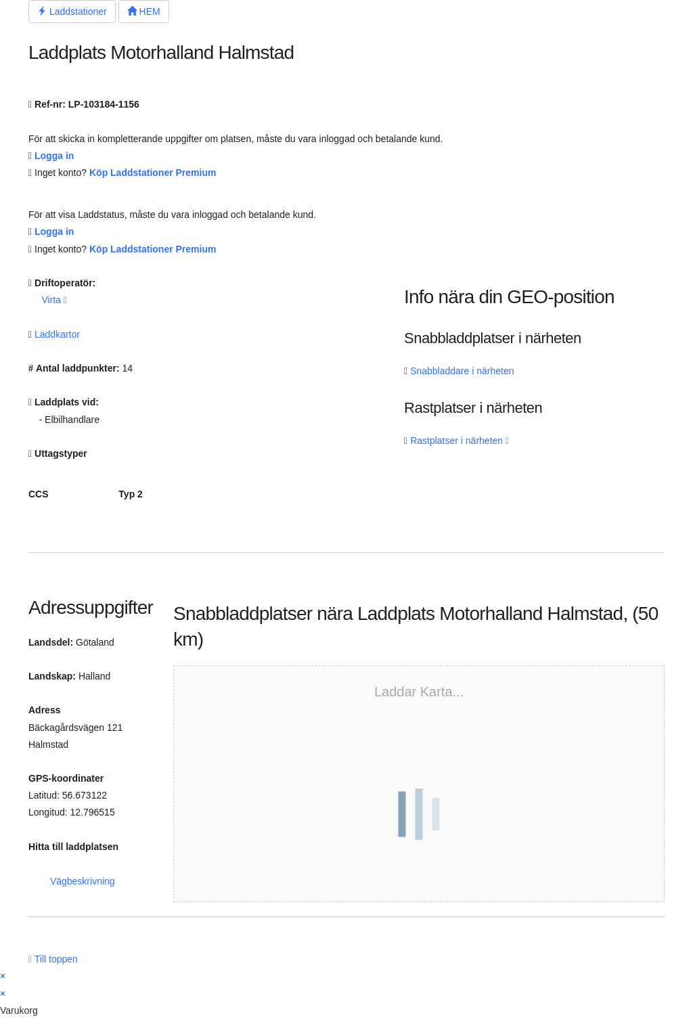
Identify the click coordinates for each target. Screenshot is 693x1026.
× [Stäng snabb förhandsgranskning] (2, 976)
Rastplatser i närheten (459, 440)
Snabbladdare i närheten (462, 370)
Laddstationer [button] (72, 11)
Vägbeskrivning (82, 881)
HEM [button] (143, 11)
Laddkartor (57, 334)
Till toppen (53, 959)
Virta (54, 299)
